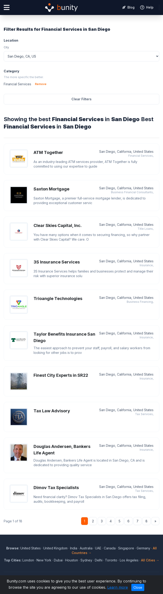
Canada (110, 548)
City (6, 47)
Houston (71, 560)
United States (30, 548)
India (73, 548)
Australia (86, 548)
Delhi (98, 560)
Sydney (86, 560)
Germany (143, 548)
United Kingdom (55, 548)
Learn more (117, 587)
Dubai (58, 560)
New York (44, 560)
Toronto (111, 560)
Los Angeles (129, 560)
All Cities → (150, 560)
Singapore (126, 548)
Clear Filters (81, 99)
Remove (40, 84)
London (28, 560)
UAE (98, 548)
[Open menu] (6, 7)
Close (137, 587)
